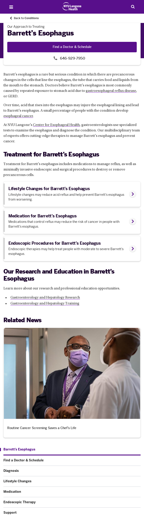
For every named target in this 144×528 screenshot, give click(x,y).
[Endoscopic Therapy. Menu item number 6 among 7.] (72, 502)
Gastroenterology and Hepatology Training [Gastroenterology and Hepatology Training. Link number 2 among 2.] (44, 303)
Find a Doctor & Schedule (72, 47)
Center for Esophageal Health (56, 125)
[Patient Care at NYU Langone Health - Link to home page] (72, 6)
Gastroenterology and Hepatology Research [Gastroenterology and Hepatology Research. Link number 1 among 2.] (45, 297)
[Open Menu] (11, 7)
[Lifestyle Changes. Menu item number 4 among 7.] (72, 481)
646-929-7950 (72, 58)
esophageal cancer (18, 116)
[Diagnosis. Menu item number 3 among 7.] (72, 471)
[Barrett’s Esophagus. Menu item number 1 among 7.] (17, 449)
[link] (72, 194)
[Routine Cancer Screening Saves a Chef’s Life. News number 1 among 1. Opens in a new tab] (72, 382)
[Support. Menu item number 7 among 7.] (72, 512)
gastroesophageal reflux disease (111, 91)
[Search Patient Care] (132, 6)
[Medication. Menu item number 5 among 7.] (72, 491)
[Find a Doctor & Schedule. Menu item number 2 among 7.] (72, 460)
